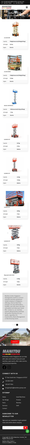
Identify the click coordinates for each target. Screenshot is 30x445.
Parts (4, 402)
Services (4, 405)
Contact (4, 408)
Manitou (18, 402)
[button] (26, 7)
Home (7, 16)
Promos (18, 400)
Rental (13, 16)
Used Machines (20, 397)
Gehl (17, 405)
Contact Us (15, 341)
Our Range (5, 400)
